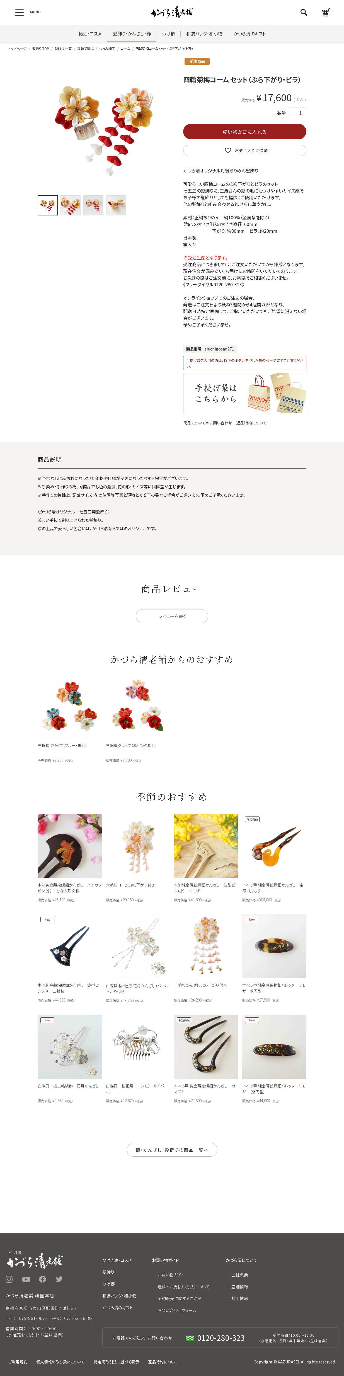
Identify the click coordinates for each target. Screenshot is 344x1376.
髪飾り (108, 1272)
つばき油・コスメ (117, 1260)
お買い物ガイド (171, 1274)
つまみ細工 (107, 48)
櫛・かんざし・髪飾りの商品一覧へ (172, 1149)
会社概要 (239, 1274)
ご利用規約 (17, 1362)
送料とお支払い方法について (184, 1286)
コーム (125, 48)
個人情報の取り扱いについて (60, 1362)
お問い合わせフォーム (177, 1310)
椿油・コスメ (90, 33)
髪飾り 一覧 (63, 48)
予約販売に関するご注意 (180, 1298)
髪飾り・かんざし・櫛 (132, 33)
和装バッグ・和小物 (204, 33)
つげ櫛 (168, 33)
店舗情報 (239, 1286)
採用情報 (239, 1298)
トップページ (17, 48)
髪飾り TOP (40, 48)
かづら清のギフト (250, 33)
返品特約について (251, 423)
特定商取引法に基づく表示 (116, 1362)
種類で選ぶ (85, 48)
